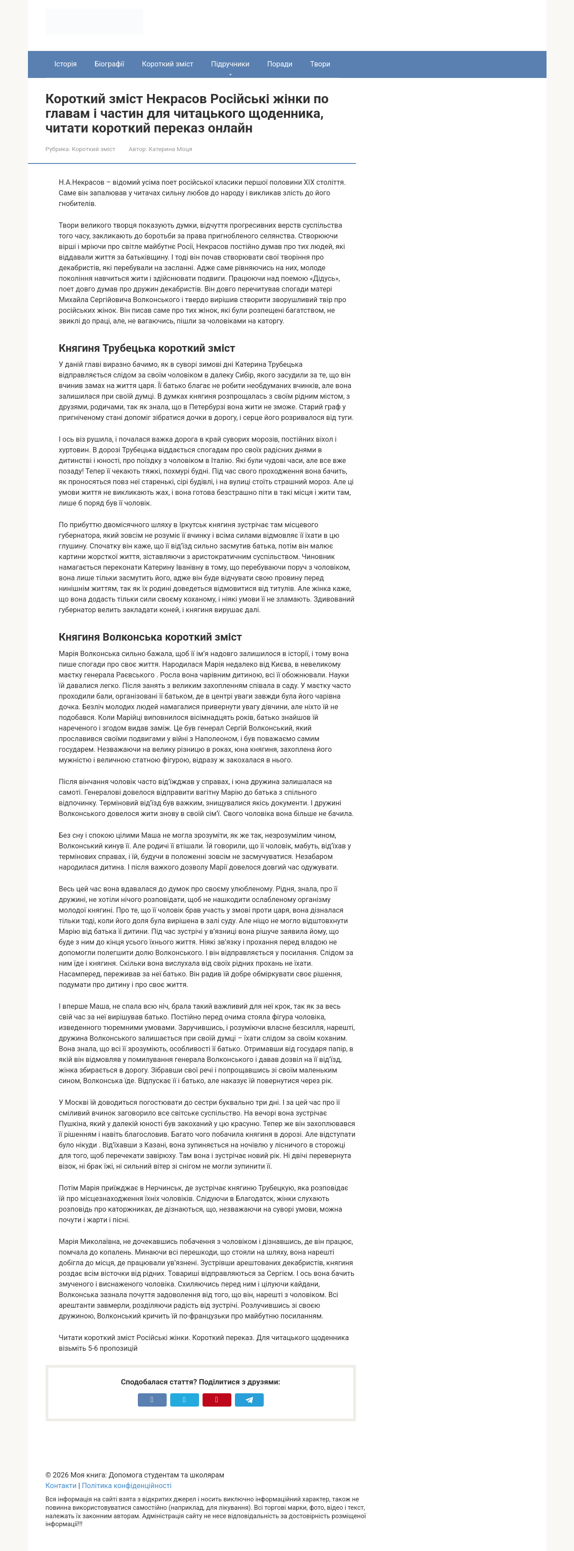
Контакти (61, 1485)
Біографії (109, 64)
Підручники (230, 64)
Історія (66, 64)
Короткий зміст (167, 64)
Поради (280, 64)
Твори (320, 64)
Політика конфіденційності (127, 1485)
